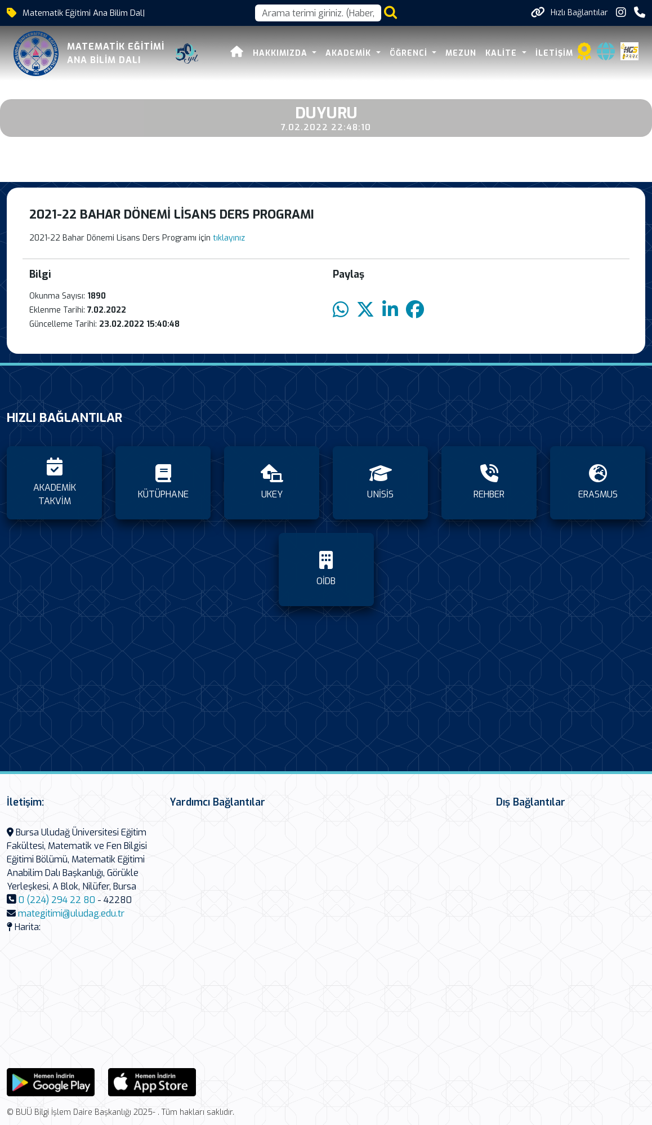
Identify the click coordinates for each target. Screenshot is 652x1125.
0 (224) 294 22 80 (57, 900)
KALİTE (502, 53)
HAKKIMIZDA (281, 53)
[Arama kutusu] (318, 13)
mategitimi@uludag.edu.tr (71, 913)
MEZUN (460, 53)
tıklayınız (229, 238)
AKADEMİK (349, 53)
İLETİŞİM (554, 53)
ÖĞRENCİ (410, 53)
